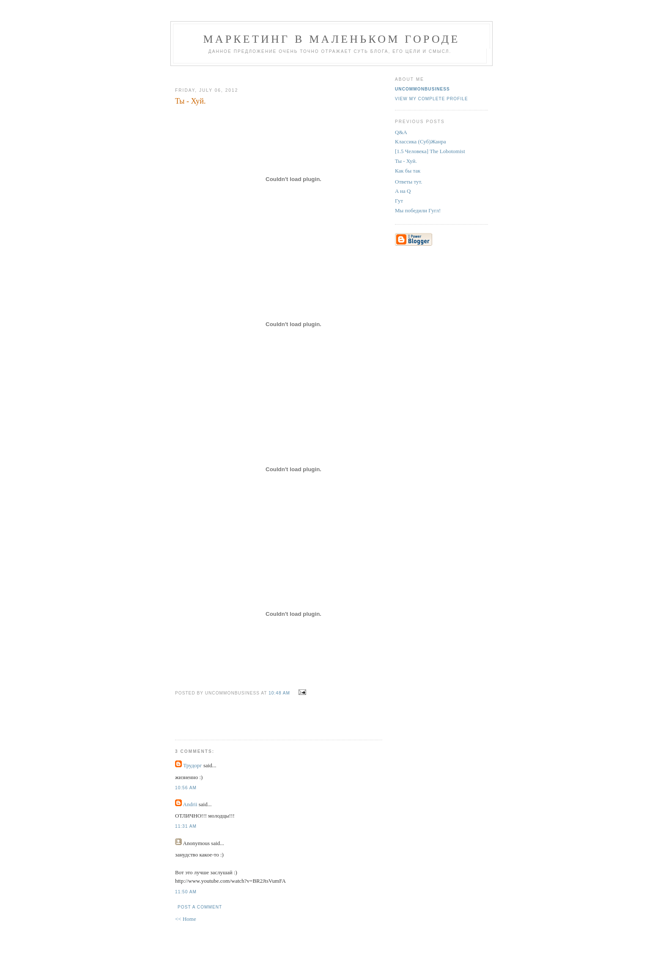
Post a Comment (200, 907)
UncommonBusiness (422, 89)
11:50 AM (186, 891)
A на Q (403, 191)
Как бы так (407, 170)
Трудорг (192, 765)
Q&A (401, 132)
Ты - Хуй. (406, 161)
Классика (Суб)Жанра (420, 141)
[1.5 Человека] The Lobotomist (430, 151)
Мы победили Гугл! (418, 210)
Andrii (190, 804)
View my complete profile (431, 98)
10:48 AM (279, 693)
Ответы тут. (408, 181)
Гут (399, 201)
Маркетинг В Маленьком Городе (331, 39)
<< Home (185, 919)
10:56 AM (186, 787)
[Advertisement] (275, 73)
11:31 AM (186, 826)
